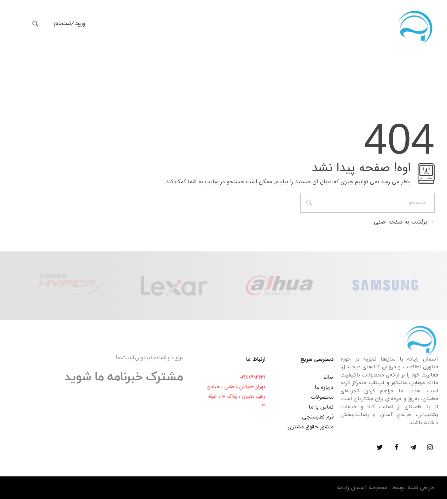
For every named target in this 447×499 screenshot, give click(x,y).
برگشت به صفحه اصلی (404, 222)
